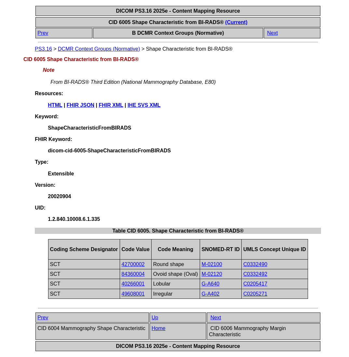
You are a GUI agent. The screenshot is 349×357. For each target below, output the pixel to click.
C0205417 (255, 284)
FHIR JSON (80, 105)
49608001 (133, 294)
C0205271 (255, 294)
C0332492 (255, 274)
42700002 (133, 264)
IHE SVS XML (144, 105)
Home (159, 328)
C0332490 (255, 264)
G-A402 (211, 294)
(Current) (236, 22)
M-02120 (212, 274)
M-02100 (212, 264)
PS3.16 (43, 49)
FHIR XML (111, 105)
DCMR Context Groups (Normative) (99, 49)
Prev (42, 33)
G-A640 (211, 284)
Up (155, 317)
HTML (55, 105)
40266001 (133, 284)
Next (272, 33)
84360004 (133, 274)
